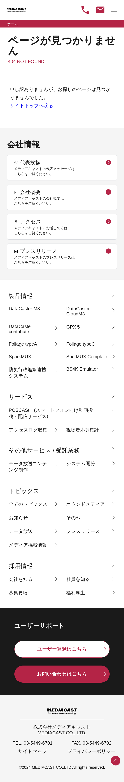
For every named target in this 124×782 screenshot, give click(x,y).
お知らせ (18, 517)
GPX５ (73, 326)
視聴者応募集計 (82, 429)
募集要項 (18, 592)
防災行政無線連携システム (27, 372)
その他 (73, 517)
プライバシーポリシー (91, 751)
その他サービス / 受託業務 (44, 450)
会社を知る (20, 579)
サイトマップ (32, 751)
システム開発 (80, 463)
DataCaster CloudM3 (78, 311)
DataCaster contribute (20, 329)
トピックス (24, 491)
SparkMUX (20, 356)
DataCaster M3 (24, 308)
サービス (21, 396)
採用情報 (20, 566)
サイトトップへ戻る (31, 105)
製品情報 (20, 296)
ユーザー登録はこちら (62, 649)
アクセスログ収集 (28, 429)
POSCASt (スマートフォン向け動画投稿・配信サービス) (51, 413)
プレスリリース (83, 531)
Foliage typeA (23, 344)
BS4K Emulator (82, 368)
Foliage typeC (80, 344)
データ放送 (20, 531)
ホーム (12, 24)
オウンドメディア (85, 504)
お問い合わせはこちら (62, 673)
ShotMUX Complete (86, 356)
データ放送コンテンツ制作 (28, 466)
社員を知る (78, 579)
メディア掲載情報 (28, 544)
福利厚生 (75, 592)
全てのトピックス (28, 504)
